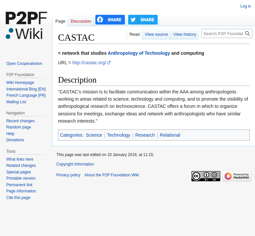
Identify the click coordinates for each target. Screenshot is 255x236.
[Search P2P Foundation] (226, 33)
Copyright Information (75, 164)
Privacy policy (68, 175)
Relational (170, 135)
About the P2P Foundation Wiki (111, 175)
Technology (118, 135)
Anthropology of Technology (139, 53)
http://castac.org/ (89, 62)
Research (145, 135)
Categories (71, 135)
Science (94, 135)
